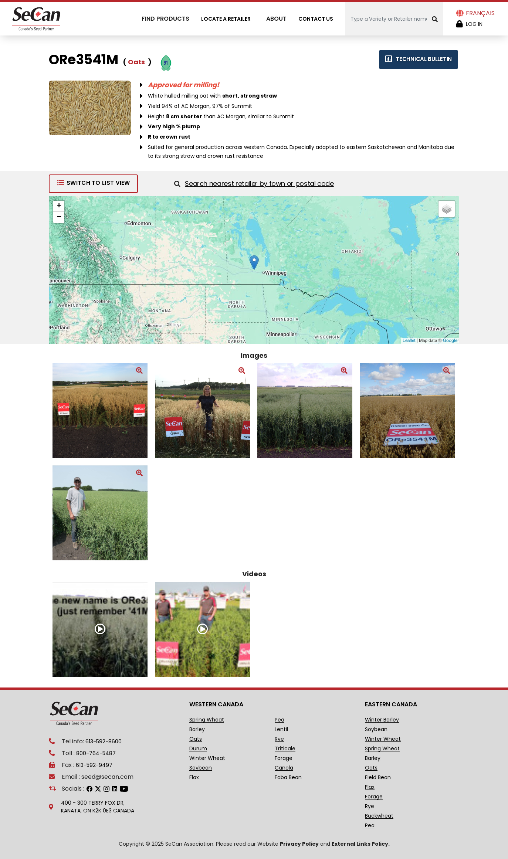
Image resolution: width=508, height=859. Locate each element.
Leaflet (409, 341)
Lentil (281, 729)
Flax (194, 777)
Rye (279, 739)
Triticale (285, 748)
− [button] (59, 217)
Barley (197, 729)
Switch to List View (93, 183)
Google (450, 341)
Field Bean (378, 777)
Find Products (165, 18)
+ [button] (59, 206)
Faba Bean (288, 777)
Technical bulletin (418, 59)
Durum (198, 748)
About (276, 18)
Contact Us (315, 19)
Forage (283, 758)
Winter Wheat (207, 758)
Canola (284, 768)
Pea (279, 720)
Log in (474, 24)
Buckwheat (379, 816)
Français (480, 13)
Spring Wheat (206, 720)
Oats (195, 739)
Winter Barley (382, 720)
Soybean (200, 768)
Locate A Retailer (226, 19)
